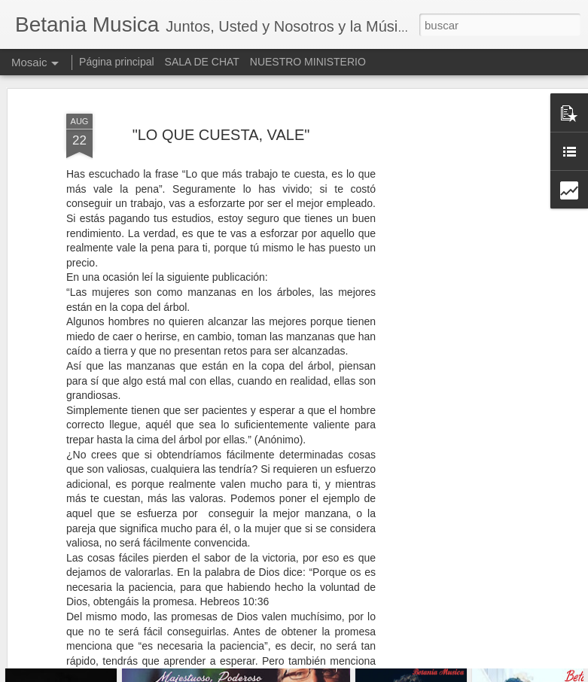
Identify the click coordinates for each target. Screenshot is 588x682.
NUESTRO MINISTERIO (308, 62)
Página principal (116, 62)
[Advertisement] (458, 306)
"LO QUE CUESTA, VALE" (221, 98)
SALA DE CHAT (202, 62)
